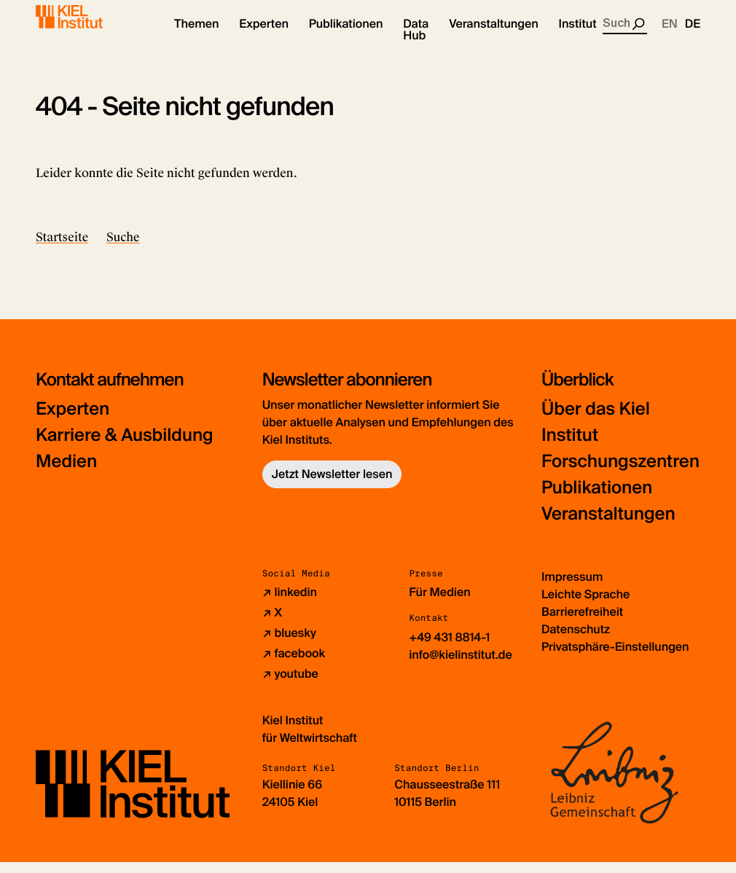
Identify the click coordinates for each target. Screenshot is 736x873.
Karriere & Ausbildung (125, 446)
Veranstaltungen (608, 525)
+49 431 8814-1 (449, 649)
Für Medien (439, 603)
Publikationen (596, 499)
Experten (72, 420)
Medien (66, 472)
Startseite (62, 248)
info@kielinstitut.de (460, 666)
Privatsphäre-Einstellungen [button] (615, 657)
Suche (123, 248)
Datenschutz (575, 640)
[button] (196, 36)
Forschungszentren (620, 472)
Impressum (572, 587)
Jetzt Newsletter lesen (332, 485)
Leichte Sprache (585, 605)
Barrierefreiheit (582, 622)
